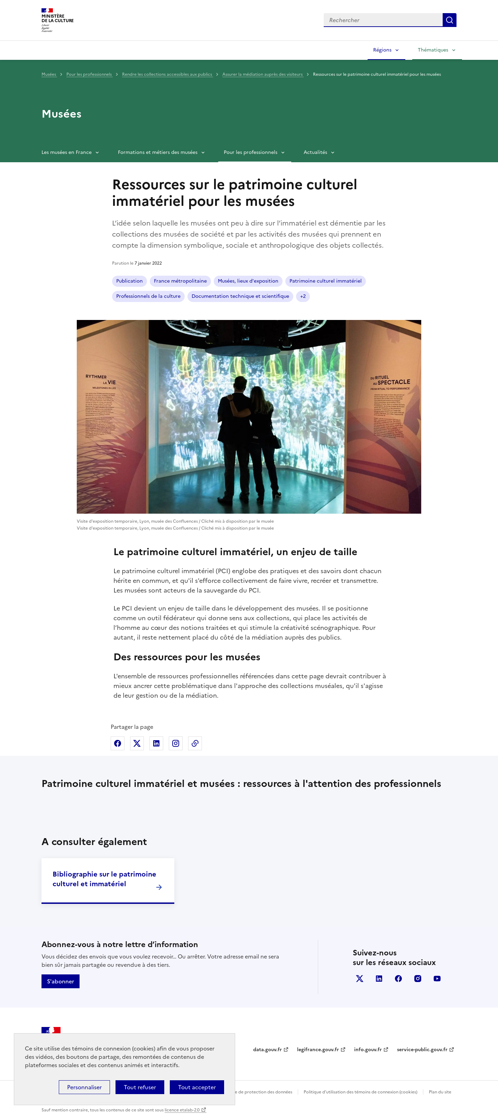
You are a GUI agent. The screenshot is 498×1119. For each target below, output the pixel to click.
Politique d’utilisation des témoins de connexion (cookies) (360, 1092)
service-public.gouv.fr (422, 1049)
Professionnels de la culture (148, 296)
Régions (382, 50)
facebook (398, 978)
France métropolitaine (180, 281)
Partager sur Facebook (117, 743)
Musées (49, 74)
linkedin (379, 978)
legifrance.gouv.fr (318, 1049)
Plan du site (440, 1092)
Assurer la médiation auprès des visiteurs (263, 74)
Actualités (315, 152)
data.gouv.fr (267, 1049)
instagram (418, 978)
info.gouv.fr (368, 1049)
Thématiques (433, 50)
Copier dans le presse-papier (195, 743)
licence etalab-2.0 (182, 1110)
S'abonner (60, 981)
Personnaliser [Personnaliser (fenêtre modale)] (84, 1087)
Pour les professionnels (89, 74)
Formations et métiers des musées (157, 152)
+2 (303, 296)
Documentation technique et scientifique (240, 296)
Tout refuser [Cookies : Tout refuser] (140, 1087)
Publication (129, 281)
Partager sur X (137, 743)
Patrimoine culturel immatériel (325, 281)
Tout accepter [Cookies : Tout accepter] (197, 1087)
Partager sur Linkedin (156, 743)
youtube (437, 978)
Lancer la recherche (449, 20)
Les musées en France (67, 152)
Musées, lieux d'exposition (248, 281)
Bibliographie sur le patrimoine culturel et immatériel (104, 879)
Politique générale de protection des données (246, 1092)
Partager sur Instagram (176, 743)
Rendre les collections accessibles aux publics (167, 74)
